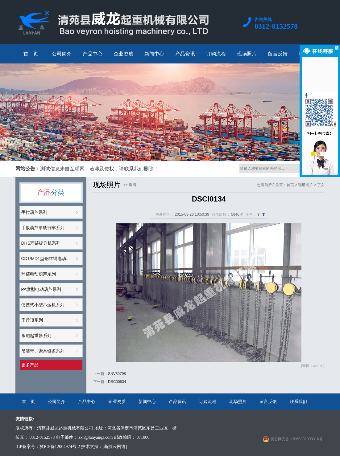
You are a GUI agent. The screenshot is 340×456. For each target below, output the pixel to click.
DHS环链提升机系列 (41, 243)
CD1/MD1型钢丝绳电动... (45, 258)
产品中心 (86, 401)
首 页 (28, 401)
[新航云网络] (115, 446)
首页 (290, 185)
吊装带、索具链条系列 (42, 350)
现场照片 (238, 401)
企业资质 (117, 401)
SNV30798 (117, 374)
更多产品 (30, 364)
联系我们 (298, 401)
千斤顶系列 (32, 320)
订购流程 (207, 401)
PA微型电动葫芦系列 (41, 289)
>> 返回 (129, 185)
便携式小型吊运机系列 (42, 304)
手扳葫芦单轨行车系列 (42, 227)
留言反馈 (268, 401)
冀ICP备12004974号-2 (59, 446)
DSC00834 (117, 382)
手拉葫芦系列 (34, 212)
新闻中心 (147, 401)
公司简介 (56, 401)
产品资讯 (177, 401)
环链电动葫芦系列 (38, 273)
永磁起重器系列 (36, 335)
